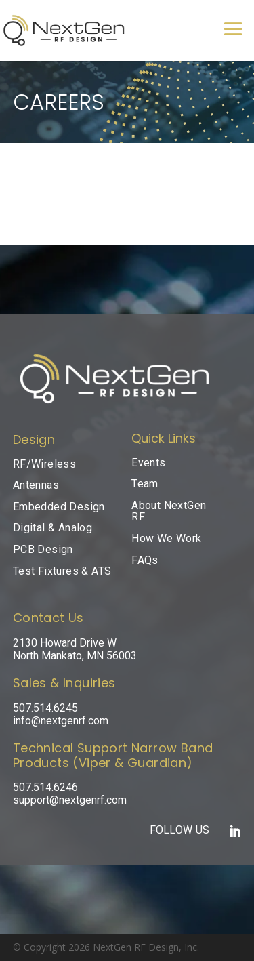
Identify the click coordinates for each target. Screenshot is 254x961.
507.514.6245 (45, 707)
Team (144, 483)
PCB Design (43, 549)
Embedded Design (59, 506)
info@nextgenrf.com (60, 720)
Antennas (36, 484)
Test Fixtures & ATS (62, 571)
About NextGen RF (168, 511)
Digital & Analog (52, 527)
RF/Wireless (44, 463)
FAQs (144, 560)
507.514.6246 (45, 787)
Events (148, 462)
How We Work (166, 538)
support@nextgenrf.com (70, 800)
